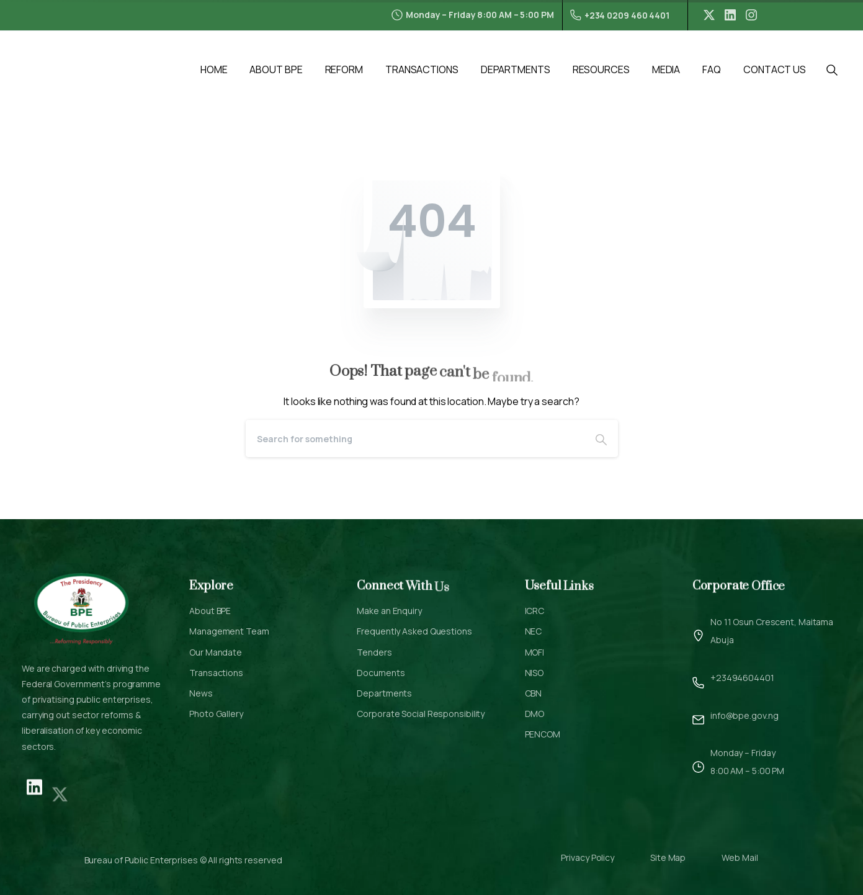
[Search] (415, 438)
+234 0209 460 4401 (619, 15)
